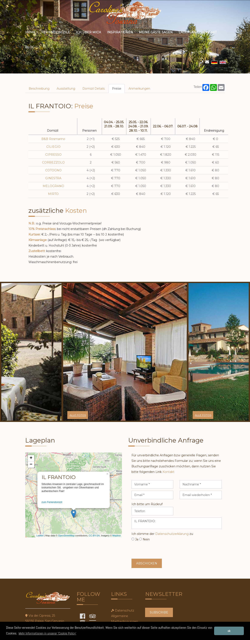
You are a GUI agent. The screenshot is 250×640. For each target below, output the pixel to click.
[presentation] (163, 550)
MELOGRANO (53, 186)
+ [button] (31, 458)
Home (30, 32)
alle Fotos (77, 415)
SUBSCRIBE (159, 612)
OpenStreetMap (66, 535)
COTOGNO (53, 170)
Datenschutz (124, 610)
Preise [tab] (116, 88)
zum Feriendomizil (52, 502)
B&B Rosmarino (53, 139)
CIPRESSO (53, 154)
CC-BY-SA (94, 535)
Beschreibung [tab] (39, 88)
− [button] (31, 464)
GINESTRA (53, 178)
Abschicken (146, 563)
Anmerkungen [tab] (139, 88)
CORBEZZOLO (53, 162)
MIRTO (53, 194)
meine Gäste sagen (156, 32)
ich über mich (88, 32)
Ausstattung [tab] (66, 88)
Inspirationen (120, 32)
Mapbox (116, 535)
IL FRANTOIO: (176, 523)
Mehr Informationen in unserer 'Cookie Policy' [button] (47, 633)
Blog (29, 47)
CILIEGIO (53, 147)
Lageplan (187, 32)
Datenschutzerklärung (172, 534)
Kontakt (209, 32)
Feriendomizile (55, 32)
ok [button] (229, 631)
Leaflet (39, 535)
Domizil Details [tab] (93, 88)
